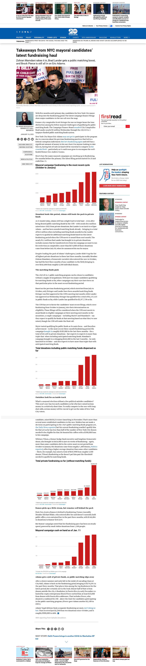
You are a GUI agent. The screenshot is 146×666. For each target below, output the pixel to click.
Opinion (63, 38)
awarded (77, 127)
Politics (19, 38)
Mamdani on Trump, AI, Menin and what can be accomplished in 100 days (100, 41)
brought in (48, 331)
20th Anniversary (89, 38)
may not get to (69, 136)
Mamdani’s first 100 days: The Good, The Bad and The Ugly (46, 41)
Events (76, 38)
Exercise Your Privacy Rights (123, 26)
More (127, 37)
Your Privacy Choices (104, 26)
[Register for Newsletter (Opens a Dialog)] (128, 126)
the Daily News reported (45, 427)
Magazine (103, 38)
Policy (28, 38)
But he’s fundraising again (72, 141)
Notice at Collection (88, 26)
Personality (39, 38)
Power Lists (52, 38)
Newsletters (115, 38)
